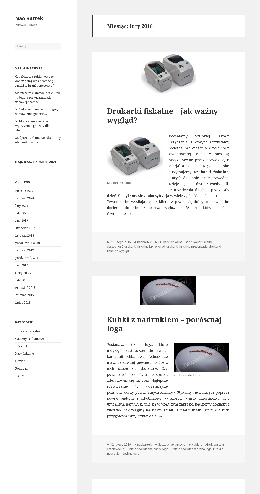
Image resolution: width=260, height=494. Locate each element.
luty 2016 (21, 280)
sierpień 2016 (24, 273)
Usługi (19, 376)
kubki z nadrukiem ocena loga (191, 449)
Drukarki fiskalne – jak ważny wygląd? (162, 115)
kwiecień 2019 (25, 228)
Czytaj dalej (119, 213)
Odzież (20, 361)
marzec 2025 (24, 191)
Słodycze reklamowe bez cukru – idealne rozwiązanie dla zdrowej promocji (37, 97)
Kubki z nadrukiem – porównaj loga (164, 323)
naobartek (144, 242)
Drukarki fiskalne (27, 331)
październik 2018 (27, 243)
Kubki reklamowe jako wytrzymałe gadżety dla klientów (32, 125)
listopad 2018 (24, 235)
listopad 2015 (24, 295)
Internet (21, 346)
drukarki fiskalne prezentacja (187, 246)
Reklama (21, 368)
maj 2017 (21, 265)
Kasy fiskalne (24, 354)
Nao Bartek (29, 18)
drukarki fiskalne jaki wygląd (144, 246)
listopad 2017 (24, 250)
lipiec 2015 (22, 302)
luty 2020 (21, 213)
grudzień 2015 (25, 288)
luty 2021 (21, 206)
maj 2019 (21, 220)
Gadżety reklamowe (29, 339)
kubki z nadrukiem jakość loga (147, 449)
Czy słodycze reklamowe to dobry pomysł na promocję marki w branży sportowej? (35, 81)
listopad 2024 (24, 198)
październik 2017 (27, 258)
